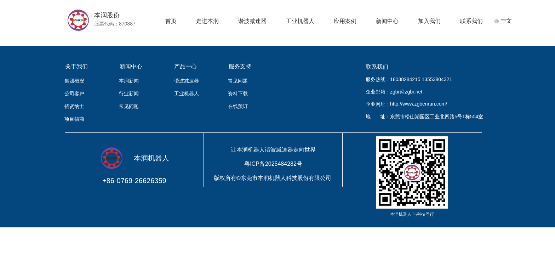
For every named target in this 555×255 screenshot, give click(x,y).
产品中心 (185, 66)
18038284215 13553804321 (420, 79)
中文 (503, 21)
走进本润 (207, 21)
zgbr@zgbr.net (406, 92)
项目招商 (74, 119)
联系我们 (471, 21)
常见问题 (129, 106)
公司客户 (74, 93)
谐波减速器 (252, 21)
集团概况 (74, 81)
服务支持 (240, 66)
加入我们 (429, 21)
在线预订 (238, 106)
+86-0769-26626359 (134, 181)
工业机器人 (300, 21)
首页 (171, 21)
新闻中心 (387, 21)
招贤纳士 (74, 106)
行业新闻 (129, 93)
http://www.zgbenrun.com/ (418, 104)
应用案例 (345, 21)
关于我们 (76, 66)
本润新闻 (129, 81)
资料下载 (238, 93)
